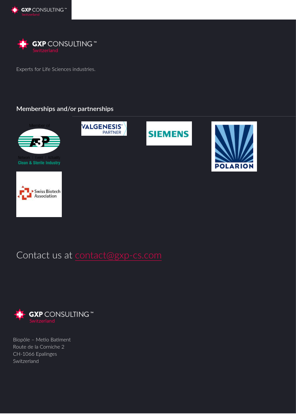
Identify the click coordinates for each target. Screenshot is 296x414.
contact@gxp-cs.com (118, 254)
